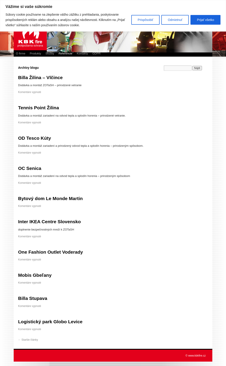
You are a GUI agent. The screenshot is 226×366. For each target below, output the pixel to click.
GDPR (96, 53)
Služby (49, 53)
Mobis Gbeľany (35, 275)
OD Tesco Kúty (34, 138)
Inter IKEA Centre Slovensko (49, 221)
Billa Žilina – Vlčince (40, 77)
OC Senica (29, 168)
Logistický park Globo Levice (50, 321)
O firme (20, 53)
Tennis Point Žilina (38, 107)
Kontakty (82, 53)
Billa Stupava (32, 298)
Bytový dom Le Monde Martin (50, 198)
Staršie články (28, 339)
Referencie (65, 53)
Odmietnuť (175, 20)
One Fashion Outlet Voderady (50, 252)
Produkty (35, 53)
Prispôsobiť (145, 20)
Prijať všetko (205, 20)
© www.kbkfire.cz (195, 355)
